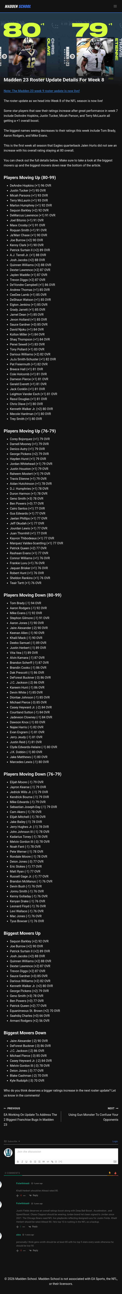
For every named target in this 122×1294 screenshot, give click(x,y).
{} (57, 1161)
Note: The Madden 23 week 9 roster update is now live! (42, 91)
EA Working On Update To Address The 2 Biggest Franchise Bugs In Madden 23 (31, 1116)
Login (115, 1141)
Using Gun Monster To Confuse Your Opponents (91, 1114)
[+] (61, 1161)
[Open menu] (115, 6)
